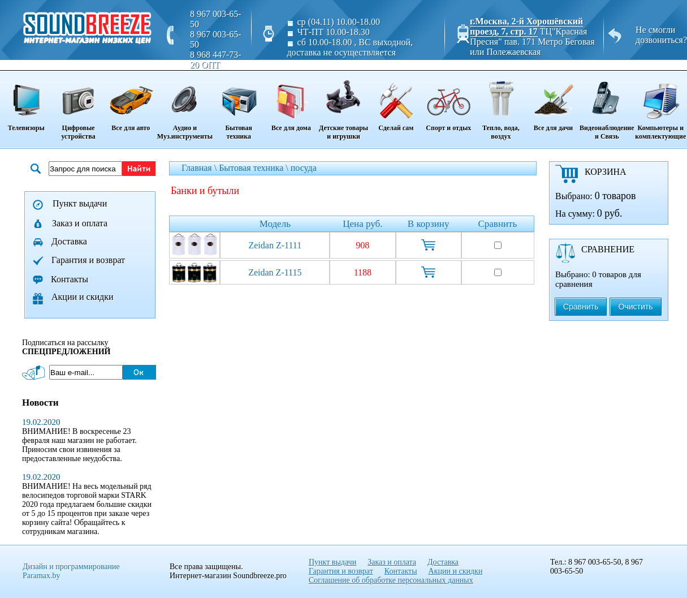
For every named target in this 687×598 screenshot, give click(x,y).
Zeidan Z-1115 (274, 272)
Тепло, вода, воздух (501, 106)
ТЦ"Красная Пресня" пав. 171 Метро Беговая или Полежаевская (532, 42)
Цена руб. (362, 223)
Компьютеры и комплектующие (660, 106)
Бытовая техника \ (255, 168)
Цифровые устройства (78, 106)
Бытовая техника (239, 106)
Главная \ (200, 168)
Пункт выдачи (80, 203)
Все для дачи (553, 102)
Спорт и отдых (448, 102)
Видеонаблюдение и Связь (607, 106)
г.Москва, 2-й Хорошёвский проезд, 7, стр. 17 (526, 26)
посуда (304, 168)
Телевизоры (26, 102)
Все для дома (291, 102)
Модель (275, 223)
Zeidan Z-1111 (274, 245)
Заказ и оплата (79, 223)
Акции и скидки (82, 297)
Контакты (69, 279)
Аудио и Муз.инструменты (185, 106)
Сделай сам (396, 102)
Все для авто (131, 102)
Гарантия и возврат (88, 260)
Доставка (69, 241)
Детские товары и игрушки (343, 106)
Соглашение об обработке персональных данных (391, 580)
